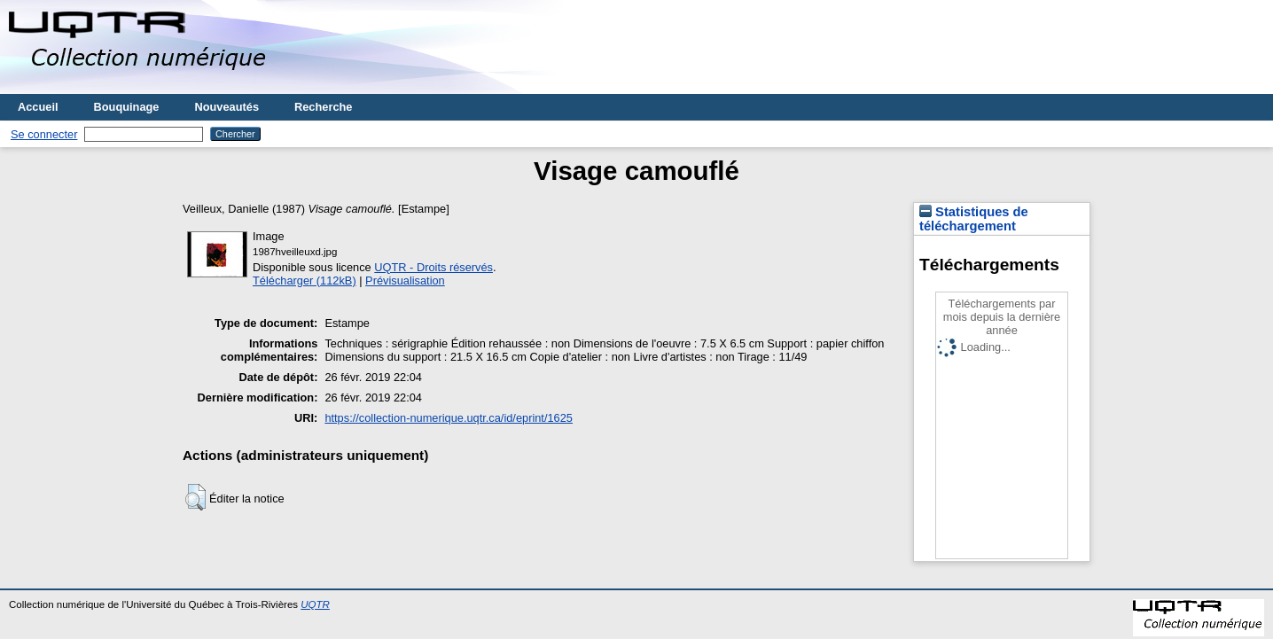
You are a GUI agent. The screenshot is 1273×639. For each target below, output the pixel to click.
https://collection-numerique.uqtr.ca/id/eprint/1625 (448, 418)
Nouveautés (226, 106)
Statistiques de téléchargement (973, 219)
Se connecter (44, 134)
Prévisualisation (405, 280)
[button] (195, 497)
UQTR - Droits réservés (433, 267)
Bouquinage (127, 106)
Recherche (323, 106)
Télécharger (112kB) (304, 280)
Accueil (38, 106)
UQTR (315, 604)
